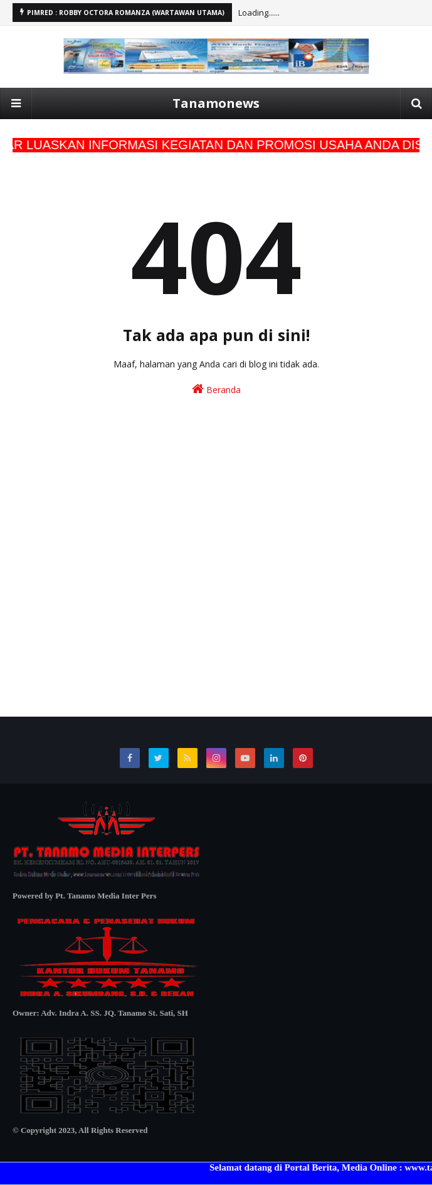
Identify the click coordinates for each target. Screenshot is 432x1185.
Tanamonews (216, 103)
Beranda (216, 389)
